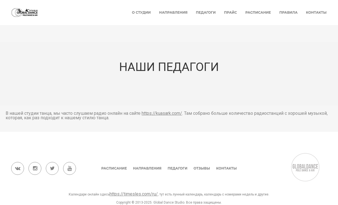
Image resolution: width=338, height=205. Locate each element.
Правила (288, 12)
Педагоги (206, 12)
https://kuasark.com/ (162, 113)
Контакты (316, 12)
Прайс (230, 12)
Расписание (258, 12)
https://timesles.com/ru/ (134, 194)
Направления (173, 12)
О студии (141, 12)
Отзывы (202, 168)
